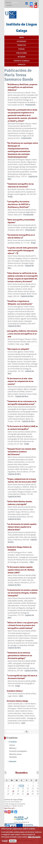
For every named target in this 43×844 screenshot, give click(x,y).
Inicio (21, 37)
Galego (15, 2)
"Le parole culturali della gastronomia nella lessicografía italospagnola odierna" (22, 250)
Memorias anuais (15, 754)
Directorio (12, 761)
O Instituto (13, 742)
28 (28, 794)
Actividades (21, 41)
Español (9, 5)
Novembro (21, 772)
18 (13, 791)
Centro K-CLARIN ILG (21, 61)
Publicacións (21, 53)
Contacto (21, 64)
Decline (12, 842)
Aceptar (5, 842)
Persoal (21, 49)
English (8, 2)
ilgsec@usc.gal (9, 808)
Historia (12, 745)
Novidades (13, 757)
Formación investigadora (18, 751)
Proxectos (21, 45)
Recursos (21, 57)
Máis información (34, 838)
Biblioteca (12, 748)
